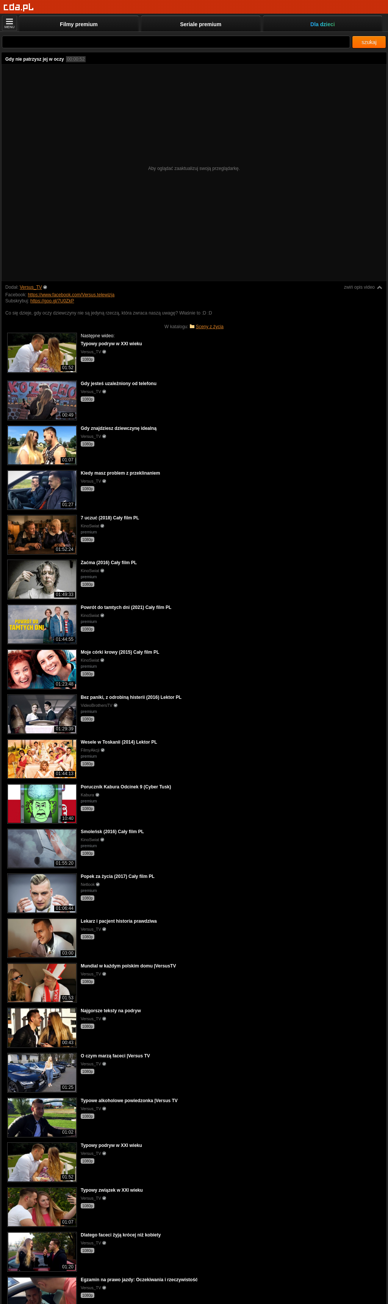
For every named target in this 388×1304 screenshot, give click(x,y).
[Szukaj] (176, 42)
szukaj (369, 42)
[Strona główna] (19, 7)
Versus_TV (31, 287)
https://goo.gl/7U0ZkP (52, 301)
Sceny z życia (210, 326)
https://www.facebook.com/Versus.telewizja (71, 294)
